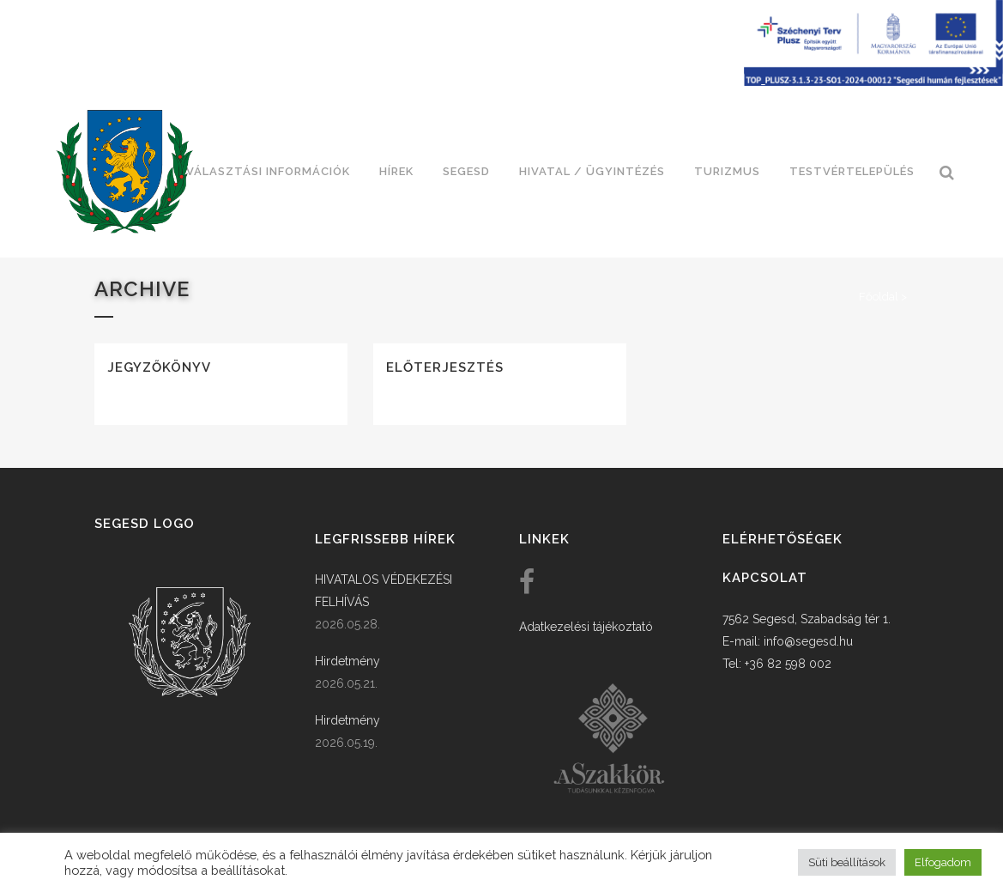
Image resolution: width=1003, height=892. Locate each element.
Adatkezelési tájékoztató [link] (586, 627)
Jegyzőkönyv (159, 367)
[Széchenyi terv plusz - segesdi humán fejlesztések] (873, 81)
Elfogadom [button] (943, 862)
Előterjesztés (445, 367)
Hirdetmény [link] (347, 661)
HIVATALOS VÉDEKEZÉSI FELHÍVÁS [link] (383, 591)
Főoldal (878, 296)
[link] (124, 171)
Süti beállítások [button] (846, 862)
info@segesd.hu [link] (808, 641)
